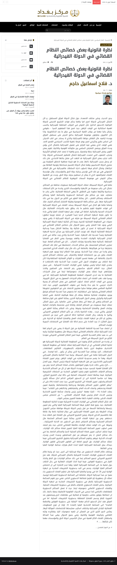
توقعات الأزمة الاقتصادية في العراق (22, 96)
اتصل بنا (18, 25)
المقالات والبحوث (67, 25)
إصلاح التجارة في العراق (26, 85)
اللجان (79, 25)
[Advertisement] (94, 109)
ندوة (32, 90)
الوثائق (32, 25)
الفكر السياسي (99, 40)
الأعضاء (85, 25)
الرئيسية (98, 25)
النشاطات (54, 25)
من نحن (92, 25)
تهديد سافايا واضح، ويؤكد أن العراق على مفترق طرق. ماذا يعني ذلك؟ (20, 112)
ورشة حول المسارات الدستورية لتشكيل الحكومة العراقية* (21, 103)
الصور (24, 25)
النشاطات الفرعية (42, 25)
